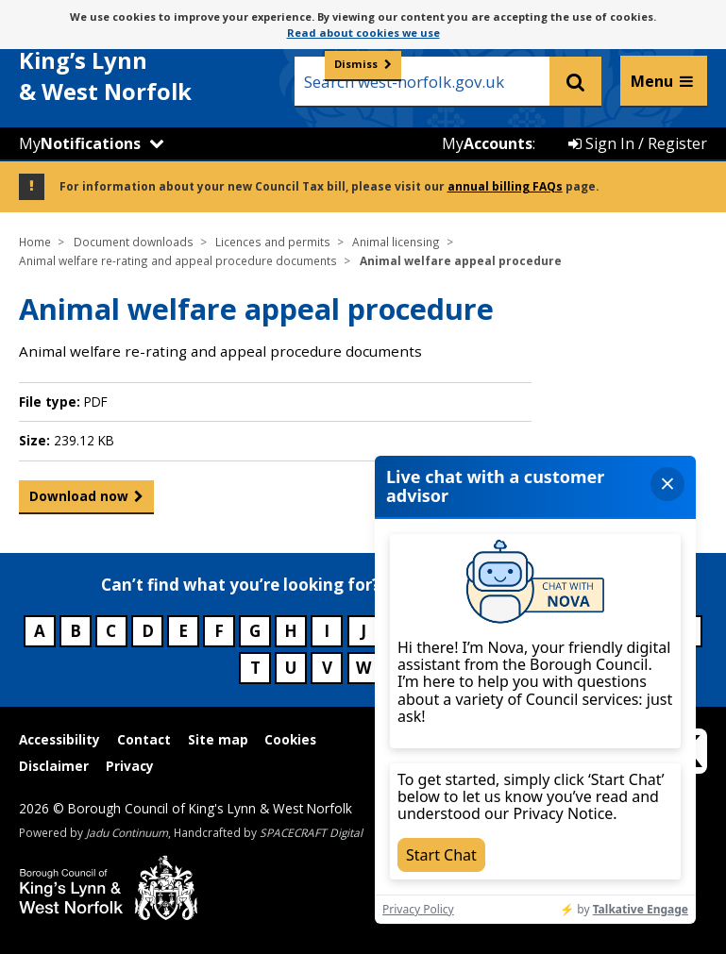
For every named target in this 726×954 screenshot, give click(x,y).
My (80, 143)
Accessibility (59, 739)
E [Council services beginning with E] (183, 631)
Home (35, 241)
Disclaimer (54, 766)
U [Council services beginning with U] (290, 667)
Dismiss (356, 64)
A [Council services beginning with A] (39, 631)
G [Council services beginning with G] (255, 631)
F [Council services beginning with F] (219, 631)
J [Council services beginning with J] (363, 631)
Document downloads (134, 241)
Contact (144, 739)
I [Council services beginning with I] (326, 631)
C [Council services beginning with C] (111, 631)
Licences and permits (272, 241)
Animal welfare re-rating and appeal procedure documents (178, 260)
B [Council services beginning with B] (75, 631)
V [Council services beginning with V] (327, 667)
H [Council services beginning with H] (290, 631)
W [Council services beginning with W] (363, 667)
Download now (78, 500)
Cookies (290, 739)
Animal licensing (396, 241)
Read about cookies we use (363, 32)
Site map (218, 739)
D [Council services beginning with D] (148, 631)
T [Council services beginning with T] (255, 667)
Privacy (130, 766)
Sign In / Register (637, 143)
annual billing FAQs (505, 185)
